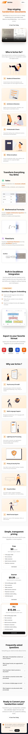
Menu (23, 2)
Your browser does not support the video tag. (14, 35)
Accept (17, 730)
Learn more (7, 727)
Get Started (14, 566)
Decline (11, 730)
